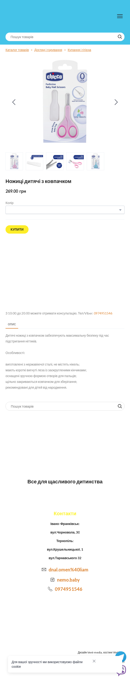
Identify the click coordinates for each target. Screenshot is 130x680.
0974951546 (103, 313)
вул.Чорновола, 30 (65, 532)
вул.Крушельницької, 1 (65, 549)
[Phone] (50, 589)
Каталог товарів (17, 50)
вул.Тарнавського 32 (65, 558)
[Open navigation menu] (119, 16)
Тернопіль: (65, 541)
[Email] (44, 569)
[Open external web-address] (65, 272)
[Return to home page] (24, 16)
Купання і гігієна (79, 50)
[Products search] (65, 37)
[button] (120, 37)
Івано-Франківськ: (64, 524)
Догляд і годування (48, 50)
